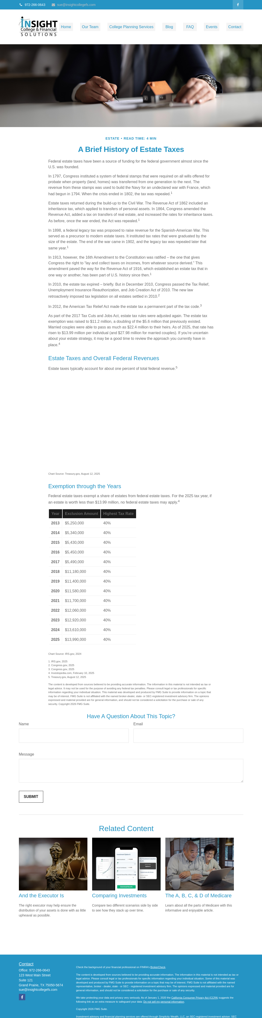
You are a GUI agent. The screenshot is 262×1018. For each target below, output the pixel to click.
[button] (66, 27)
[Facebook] (238, 4)
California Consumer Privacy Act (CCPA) (194, 997)
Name (24, 724)
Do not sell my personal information (163, 1001)
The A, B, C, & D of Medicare (198, 895)
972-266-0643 (32, 5)
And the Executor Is (41, 895)
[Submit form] (31, 797)
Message (26, 754)
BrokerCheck (158, 967)
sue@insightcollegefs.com (73, 5)
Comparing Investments (119, 895)
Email (138, 724)
